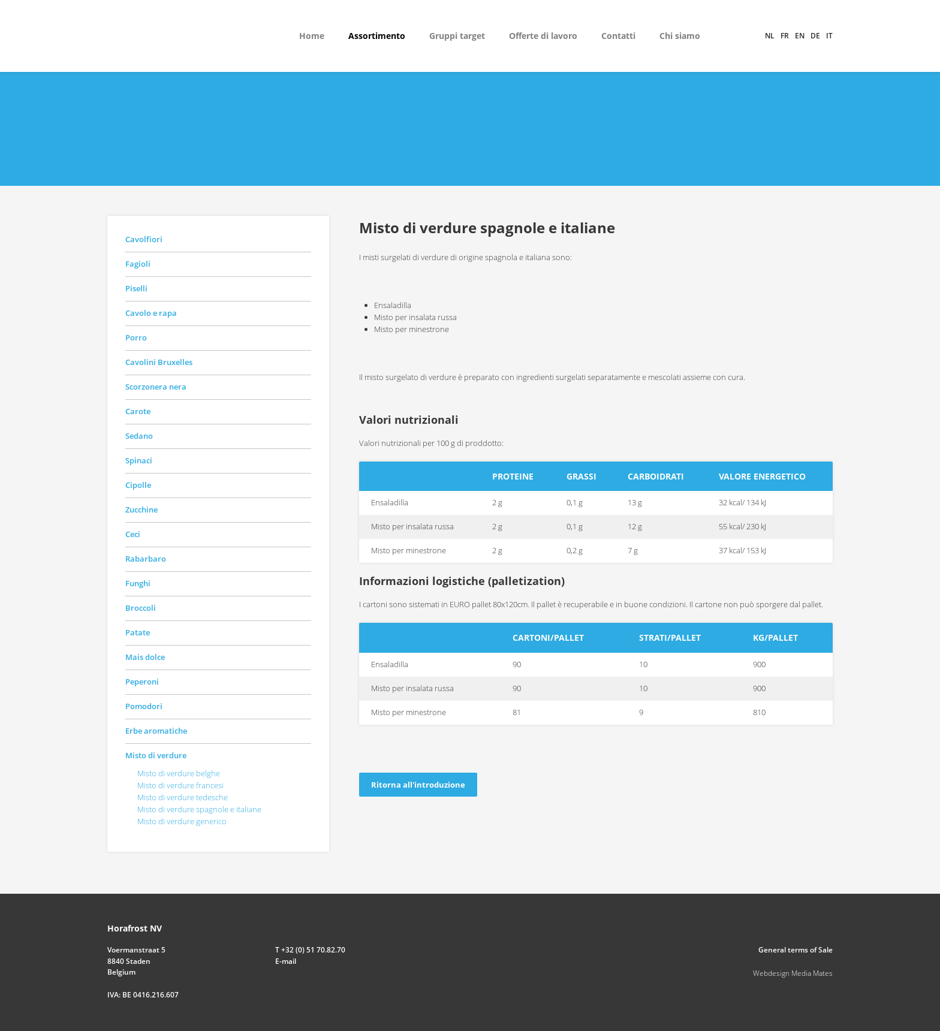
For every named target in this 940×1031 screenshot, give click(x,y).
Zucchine (141, 509)
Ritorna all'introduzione (418, 784)
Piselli (136, 288)
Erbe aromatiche (156, 730)
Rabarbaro (145, 558)
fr (785, 36)
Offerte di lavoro (543, 35)
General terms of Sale (795, 950)
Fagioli (137, 263)
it (829, 36)
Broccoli (140, 607)
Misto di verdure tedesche (182, 797)
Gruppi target (457, 35)
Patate (137, 632)
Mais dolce (145, 657)
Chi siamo (679, 35)
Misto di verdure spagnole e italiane (199, 809)
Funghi (137, 583)
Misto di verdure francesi (180, 785)
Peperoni (142, 681)
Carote (137, 411)
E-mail (285, 961)
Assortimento (376, 35)
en (800, 36)
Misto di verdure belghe (178, 773)
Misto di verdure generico (182, 821)
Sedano (139, 435)
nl (770, 36)
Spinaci (138, 460)
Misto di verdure (155, 755)
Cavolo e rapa (151, 313)
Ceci (132, 534)
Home (311, 35)
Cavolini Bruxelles (158, 362)
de (815, 36)
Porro (136, 337)
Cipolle (138, 485)
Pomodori (143, 706)
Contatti (618, 35)
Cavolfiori (143, 239)
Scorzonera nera (155, 386)
